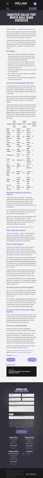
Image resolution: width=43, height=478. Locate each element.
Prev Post (10, 359)
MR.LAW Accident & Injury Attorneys (23, 352)
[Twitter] (27, 454)
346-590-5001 (13, 461)
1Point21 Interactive (13, 42)
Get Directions (13, 448)
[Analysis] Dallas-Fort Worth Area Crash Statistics (22, 350)
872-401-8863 (29, 445)
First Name (11, 394)
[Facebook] (25, 454)
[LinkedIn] (29, 454)
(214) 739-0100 (33, 8)
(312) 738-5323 (33, 9)
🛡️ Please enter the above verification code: (17, 416)
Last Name (24, 394)
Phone (10, 398)
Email (23, 398)
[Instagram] (23, 454)
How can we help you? (13, 406)
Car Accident (14, 355)
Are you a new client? (13, 402)
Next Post (32, 359)
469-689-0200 (13, 445)
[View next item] (12, 378)
